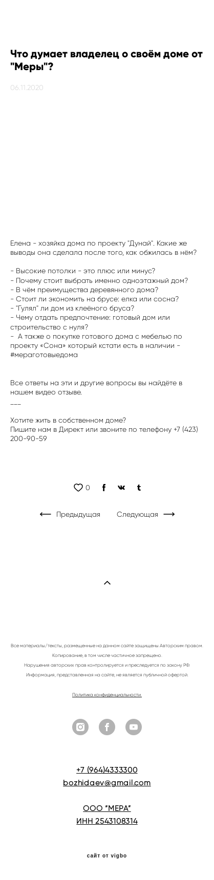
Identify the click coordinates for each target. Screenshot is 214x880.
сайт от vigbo (107, 856)
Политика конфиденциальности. (107, 694)
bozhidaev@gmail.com (107, 782)
